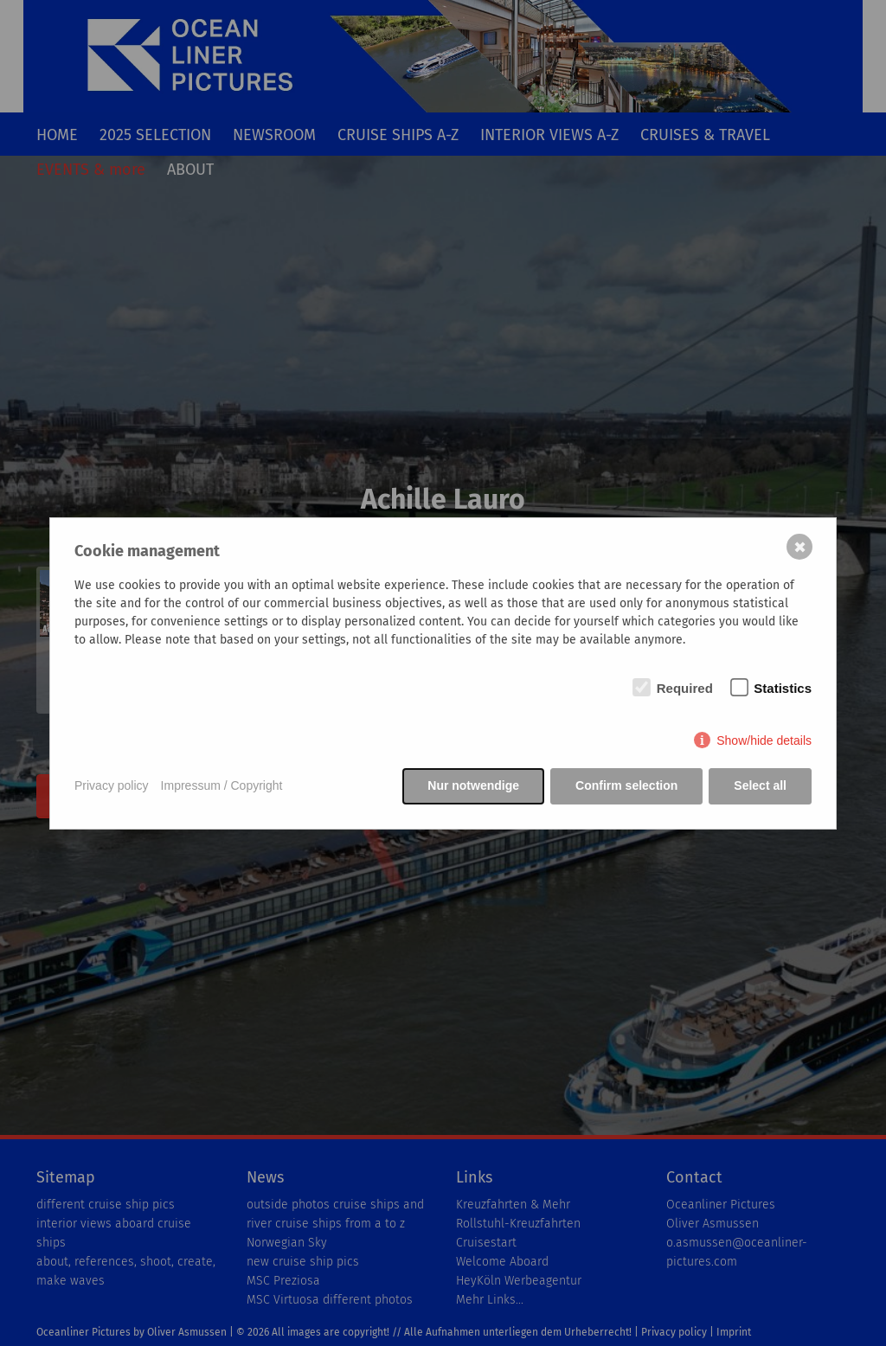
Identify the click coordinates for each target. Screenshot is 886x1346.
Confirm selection (626, 785)
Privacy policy (111, 785)
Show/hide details (764, 740)
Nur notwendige (473, 785)
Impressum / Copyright (222, 785)
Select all (760, 785)
